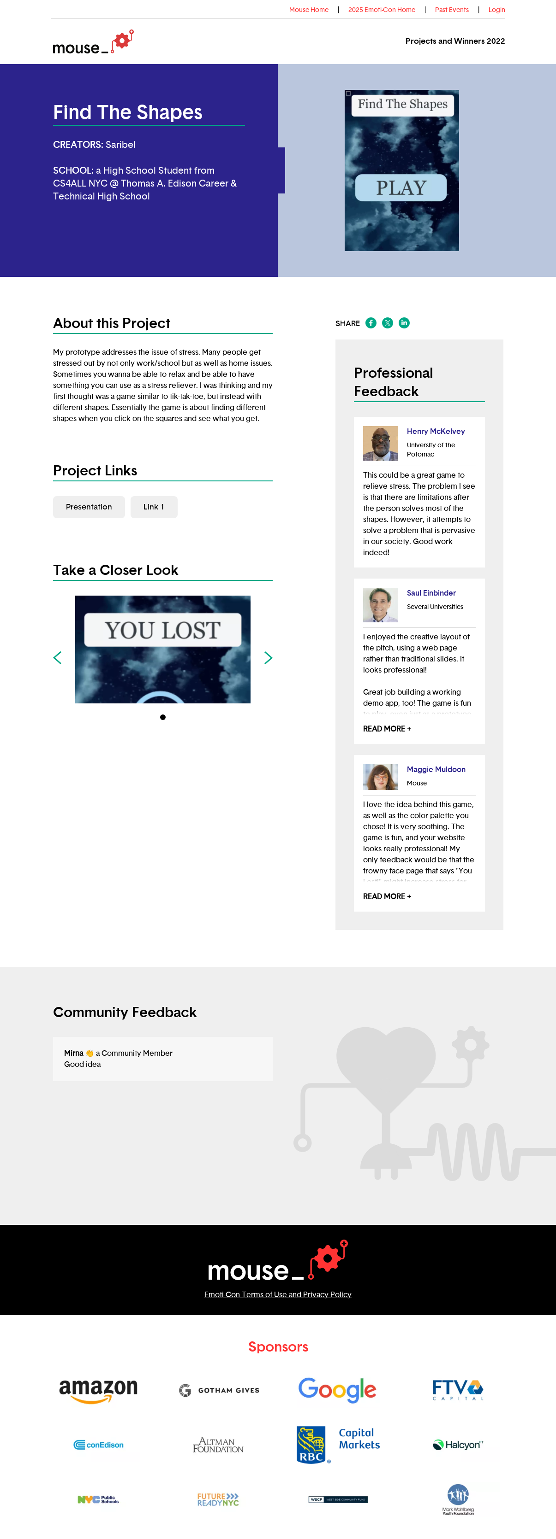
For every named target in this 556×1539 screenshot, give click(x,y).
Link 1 (154, 507)
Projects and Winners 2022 (455, 41)
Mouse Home (309, 10)
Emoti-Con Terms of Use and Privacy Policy (278, 1295)
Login (497, 10)
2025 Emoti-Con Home (381, 10)
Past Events (452, 10)
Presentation (89, 507)
